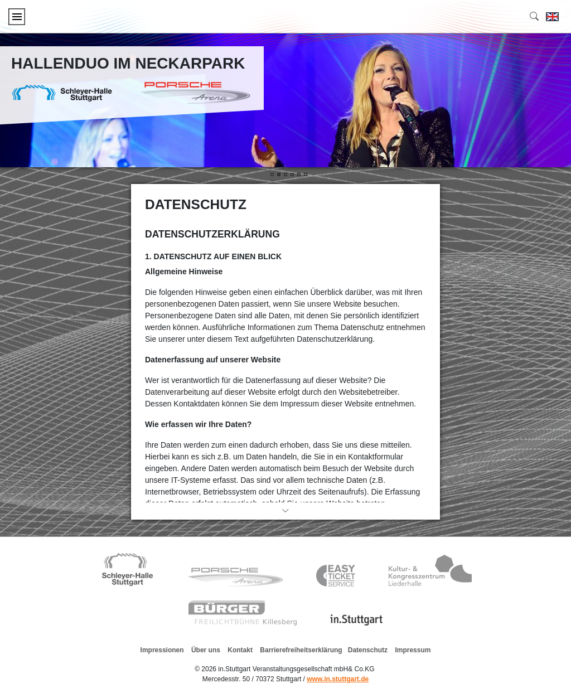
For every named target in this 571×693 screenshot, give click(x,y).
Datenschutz (368, 650)
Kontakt (240, 650)
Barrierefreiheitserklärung (301, 650)
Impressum (412, 650)
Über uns (205, 650)
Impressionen (162, 650)
